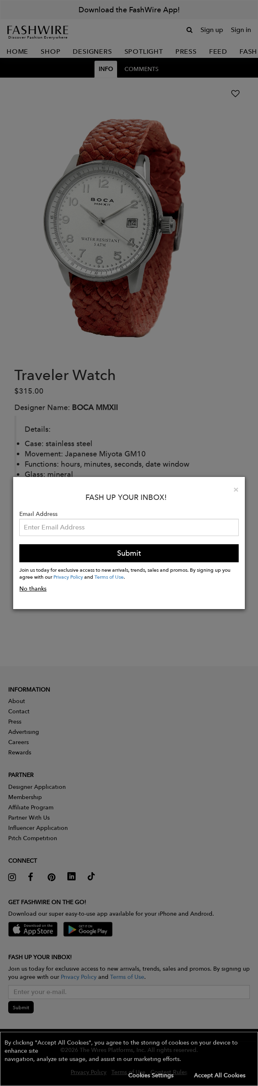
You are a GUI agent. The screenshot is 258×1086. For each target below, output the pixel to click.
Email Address (38, 514)
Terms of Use (109, 576)
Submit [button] (129, 553)
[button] (129, 1059)
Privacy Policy (68, 576)
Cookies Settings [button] (150, 1075)
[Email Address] (128, 527)
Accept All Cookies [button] (219, 1075)
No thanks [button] (32, 588)
